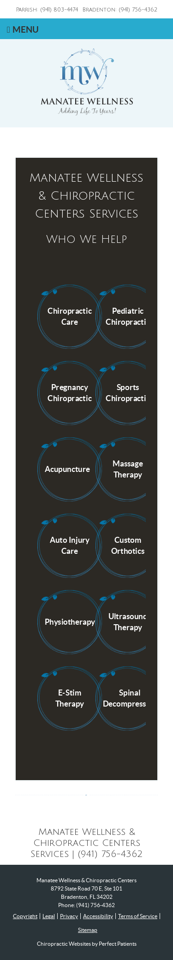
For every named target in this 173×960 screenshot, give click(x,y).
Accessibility (98, 916)
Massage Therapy (128, 469)
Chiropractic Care (69, 316)
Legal (48, 916)
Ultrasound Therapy (128, 621)
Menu (23, 29)
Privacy (69, 916)
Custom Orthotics (128, 545)
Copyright (25, 916)
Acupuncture (66, 469)
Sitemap (87, 930)
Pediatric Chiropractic (127, 316)
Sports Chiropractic (127, 392)
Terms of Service (137, 916)
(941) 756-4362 (95, 905)
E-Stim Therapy (69, 698)
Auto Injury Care (69, 545)
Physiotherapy (69, 621)
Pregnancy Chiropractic (69, 392)
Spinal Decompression (130, 698)
